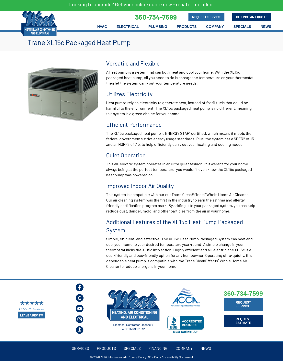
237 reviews (36, 309)
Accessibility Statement (177, 357)
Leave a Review (31, 315)
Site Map (154, 357)
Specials (242, 27)
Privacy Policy (137, 357)
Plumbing (157, 27)
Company (215, 27)
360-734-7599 (243, 293)
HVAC (102, 27)
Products (187, 27)
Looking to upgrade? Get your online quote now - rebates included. (141, 4)
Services (80, 348)
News (266, 27)
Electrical (128, 27)
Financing (158, 348)
